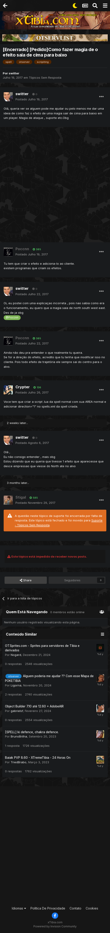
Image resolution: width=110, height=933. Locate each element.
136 (37, 387)
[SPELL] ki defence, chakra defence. (32, 732)
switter (14, 73)
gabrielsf (17, 711)
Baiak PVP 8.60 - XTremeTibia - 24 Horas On (37, 757)
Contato (75, 908)
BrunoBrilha (19, 736)
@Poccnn (12, 317)
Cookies (92, 908)
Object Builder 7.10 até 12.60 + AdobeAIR (34, 706)
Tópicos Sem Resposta (45, 77)
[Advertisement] (55, 186)
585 (34, 497)
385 (37, 249)
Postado (31, 99)
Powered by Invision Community (55, 926)
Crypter (22, 387)
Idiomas (19, 908)
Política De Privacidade (47, 908)
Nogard (16, 655)
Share (26, 580)
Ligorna (16, 685)
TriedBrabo (18, 762)
